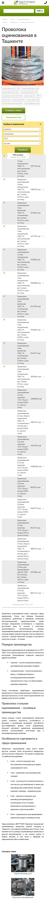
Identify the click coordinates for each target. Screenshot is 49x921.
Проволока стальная (27, 22)
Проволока (14, 22)
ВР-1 (39, 96)
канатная (6, 99)
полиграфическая (32, 103)
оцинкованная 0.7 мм (11, 88)
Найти (40, 10)
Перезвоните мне (13, 117)
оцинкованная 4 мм (30, 88)
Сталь (12, 19)
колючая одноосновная (12, 103)
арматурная (29, 96)
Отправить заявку (13, 110)
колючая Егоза (33, 99)
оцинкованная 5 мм (10, 92)
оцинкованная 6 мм (29, 92)
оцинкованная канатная (12, 96)
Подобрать (23, 150)
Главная (5, 19)
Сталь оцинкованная (23, 19)
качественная (18, 99)
